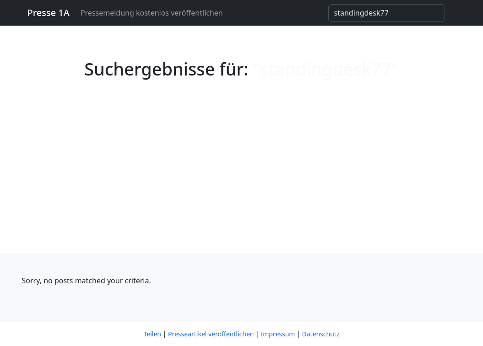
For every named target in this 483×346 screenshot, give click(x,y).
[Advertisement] (241, 184)
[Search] (386, 13)
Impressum (277, 334)
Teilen (152, 334)
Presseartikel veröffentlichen (211, 334)
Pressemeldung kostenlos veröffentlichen (152, 13)
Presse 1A (48, 12)
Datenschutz (320, 334)
